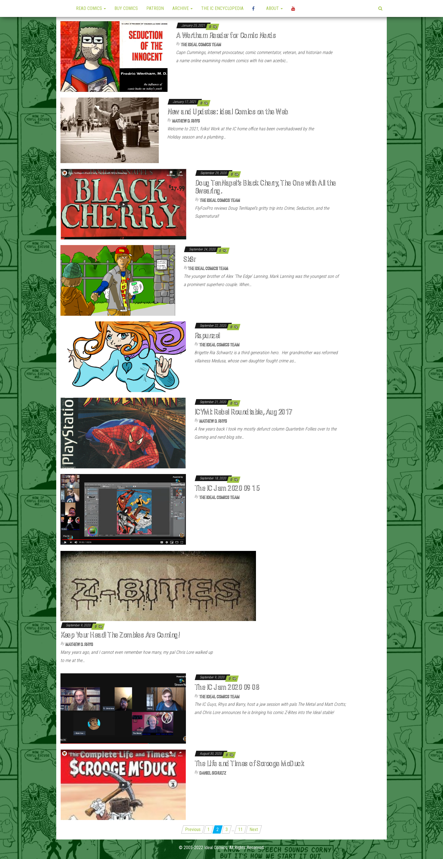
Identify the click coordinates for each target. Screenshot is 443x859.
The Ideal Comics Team (201, 44)
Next (253, 829)
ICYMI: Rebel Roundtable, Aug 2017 (243, 411)
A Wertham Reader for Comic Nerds (225, 35)
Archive (182, 8)
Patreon (155, 8)
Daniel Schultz (212, 773)
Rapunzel (207, 335)
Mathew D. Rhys (186, 120)
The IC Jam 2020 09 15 (226, 488)
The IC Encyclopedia (222, 8)
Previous (193, 829)
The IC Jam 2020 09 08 (226, 687)
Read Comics (91, 8)
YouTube (294, 8)
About (274, 8)
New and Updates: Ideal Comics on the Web (227, 111)
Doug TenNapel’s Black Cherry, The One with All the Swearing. (265, 186)
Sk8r (190, 259)
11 (240, 829)
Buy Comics (126, 8)
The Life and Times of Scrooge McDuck (249, 763)
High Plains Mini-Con (255, 8)
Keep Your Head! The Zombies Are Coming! (120, 634)
